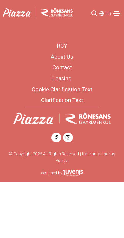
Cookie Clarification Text (62, 89)
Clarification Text (62, 100)
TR (108, 14)
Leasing (62, 78)
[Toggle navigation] (116, 13)
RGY (62, 45)
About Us (62, 56)
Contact (62, 67)
